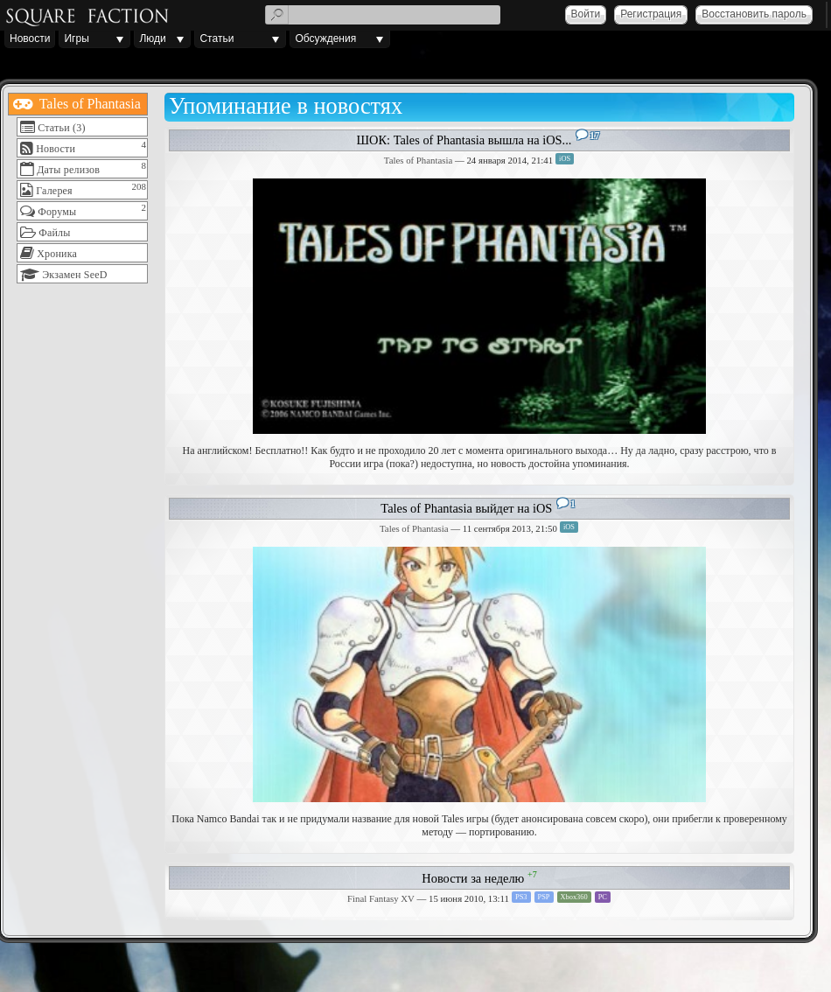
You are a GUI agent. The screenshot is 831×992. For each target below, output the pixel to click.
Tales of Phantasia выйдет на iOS (466, 508)
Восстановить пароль (754, 14)
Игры (76, 38)
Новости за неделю (473, 878)
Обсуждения (325, 38)
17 (595, 135)
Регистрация (650, 14)
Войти (586, 14)
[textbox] (383, 14)
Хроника (57, 254)
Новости (30, 38)
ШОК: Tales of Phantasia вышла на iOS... (464, 140)
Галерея (54, 191)
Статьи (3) (61, 128)
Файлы (54, 233)
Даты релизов (68, 170)
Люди (152, 38)
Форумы (57, 212)
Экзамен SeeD (74, 275)
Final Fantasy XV (381, 898)
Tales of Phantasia (88, 103)
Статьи (216, 38)
